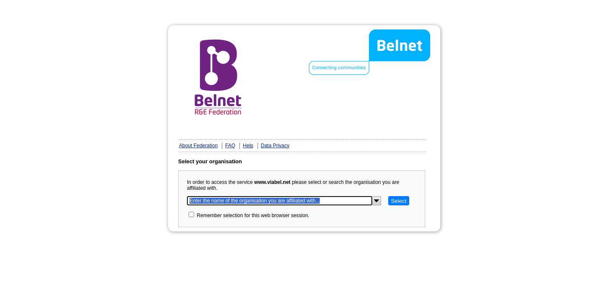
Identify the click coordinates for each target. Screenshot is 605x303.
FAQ (230, 146)
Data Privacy (275, 146)
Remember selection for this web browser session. (253, 215)
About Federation (198, 146)
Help (248, 146)
